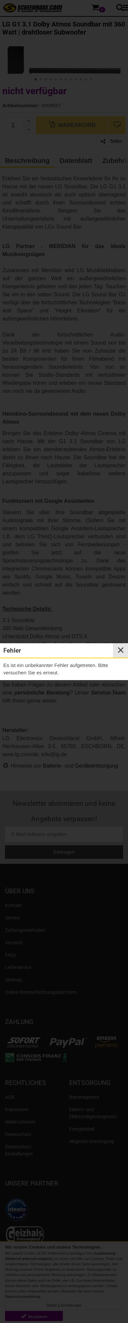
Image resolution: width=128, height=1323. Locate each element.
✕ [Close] (121, 650)
